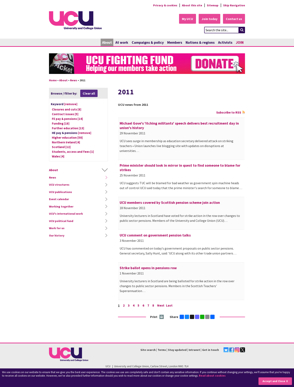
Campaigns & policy (148, 42)
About (107, 42)
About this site (192, 5)
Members (174, 42)
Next (160, 305)
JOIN (240, 42)
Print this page (162, 317)
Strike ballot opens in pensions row (148, 268)
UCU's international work (66, 213)
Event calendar (59, 199)
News (73, 80)
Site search (148, 350)
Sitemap (212, 5)
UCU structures (59, 184)
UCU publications (60, 192)
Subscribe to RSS (228, 112)
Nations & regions (200, 42)
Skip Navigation (234, 5)
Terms (162, 350)
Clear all (89, 93)
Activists (225, 42)
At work (121, 42)
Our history (56, 235)
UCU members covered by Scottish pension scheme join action (170, 202)
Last (169, 305)
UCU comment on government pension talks (155, 235)
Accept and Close (274, 381)
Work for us (57, 228)
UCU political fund (61, 221)
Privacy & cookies (165, 5)
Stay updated (177, 350)
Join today (209, 19)
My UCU (187, 19)
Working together (61, 206)
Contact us (234, 19)
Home (53, 80)
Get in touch (210, 350)
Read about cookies (212, 375)
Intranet (194, 350)
